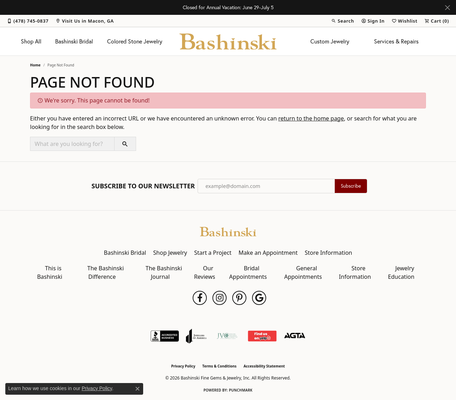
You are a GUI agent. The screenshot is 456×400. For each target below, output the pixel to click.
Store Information (328, 253)
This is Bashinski (49, 272)
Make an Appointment (268, 253)
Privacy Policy (183, 366)
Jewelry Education (401, 272)
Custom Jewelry (329, 41)
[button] (342, 21)
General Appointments (303, 272)
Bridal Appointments (248, 272)
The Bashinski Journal (164, 272)
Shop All (31, 41)
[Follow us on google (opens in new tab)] (259, 298)
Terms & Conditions (219, 366)
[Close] (447, 7)
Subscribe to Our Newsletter (143, 186)
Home (35, 65)
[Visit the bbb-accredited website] (165, 336)
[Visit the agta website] (294, 336)
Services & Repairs (396, 41)
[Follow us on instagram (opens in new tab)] (219, 298)
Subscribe (351, 186)
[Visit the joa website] (196, 336)
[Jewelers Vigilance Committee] (227, 336)
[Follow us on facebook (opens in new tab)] (200, 298)
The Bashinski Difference (105, 272)
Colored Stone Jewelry (134, 41)
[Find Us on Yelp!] (262, 336)
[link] (27, 21)
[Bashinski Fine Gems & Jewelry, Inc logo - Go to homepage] (228, 41)
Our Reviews (204, 272)
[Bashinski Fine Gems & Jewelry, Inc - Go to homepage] (228, 231)
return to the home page (311, 118)
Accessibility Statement (264, 366)
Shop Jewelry (170, 253)
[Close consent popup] (137, 389)
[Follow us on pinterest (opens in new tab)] (239, 298)
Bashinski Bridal (74, 41)
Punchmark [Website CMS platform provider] (241, 390)
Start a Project (212, 253)
